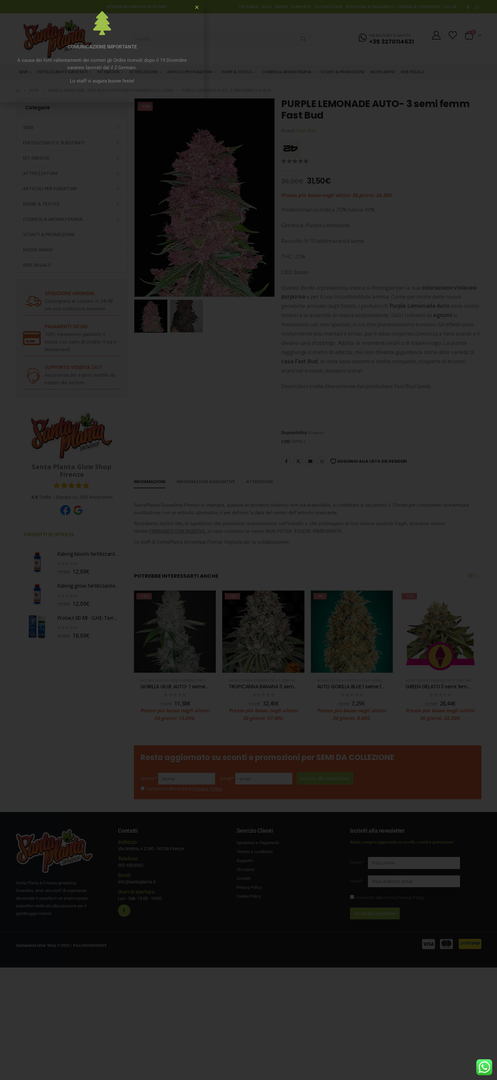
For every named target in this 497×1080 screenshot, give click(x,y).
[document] (248, 540)
